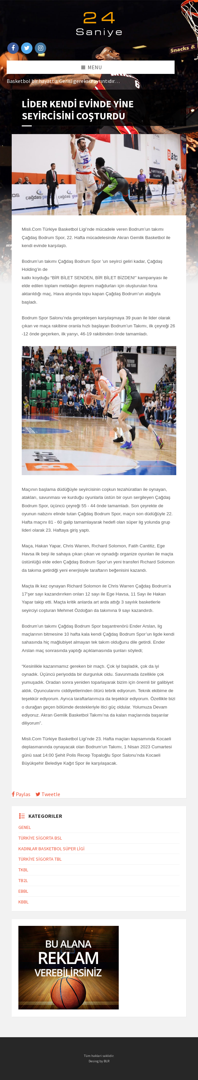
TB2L (23, 880)
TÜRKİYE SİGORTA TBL (40, 859)
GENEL (24, 827)
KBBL (23, 902)
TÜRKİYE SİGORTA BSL (40, 838)
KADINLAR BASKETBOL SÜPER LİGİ (51, 849)
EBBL (23, 891)
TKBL (23, 870)
